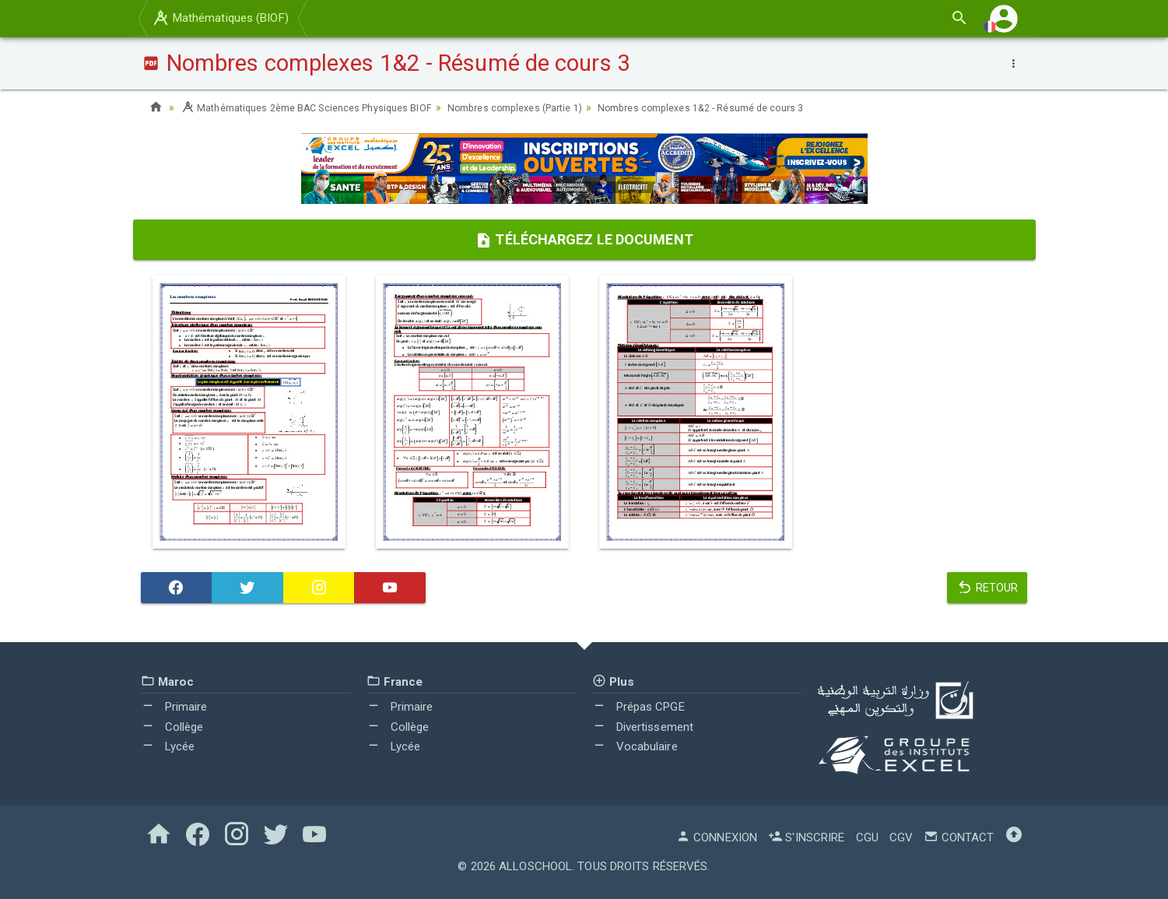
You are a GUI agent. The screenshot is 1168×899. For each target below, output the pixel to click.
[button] (1004, 18)
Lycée (168, 746)
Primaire (174, 707)
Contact (959, 838)
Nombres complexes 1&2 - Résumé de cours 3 (756, 107)
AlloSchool (535, 866)
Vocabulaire (635, 746)
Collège (172, 727)
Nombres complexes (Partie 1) (550, 107)
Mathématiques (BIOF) (220, 18)
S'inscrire (806, 838)
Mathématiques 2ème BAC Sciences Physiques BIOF (320, 107)
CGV (901, 838)
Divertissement (643, 727)
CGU (867, 838)
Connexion (716, 838)
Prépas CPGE (638, 707)
